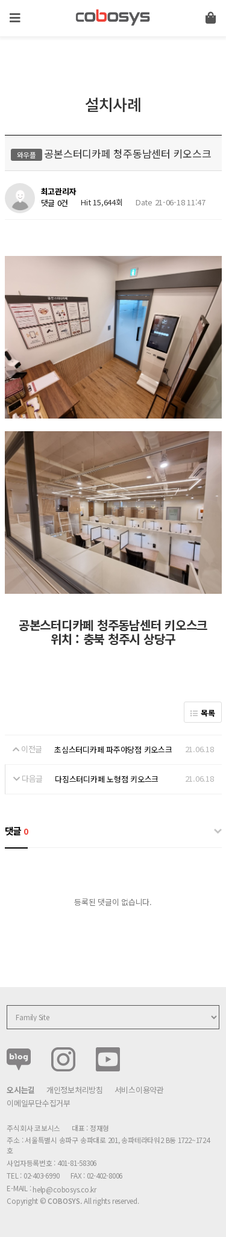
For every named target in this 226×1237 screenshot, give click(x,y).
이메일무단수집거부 (39, 1103)
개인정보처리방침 (74, 1089)
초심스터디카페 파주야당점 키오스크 (113, 749)
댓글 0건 (55, 202)
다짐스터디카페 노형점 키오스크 (107, 779)
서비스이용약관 (139, 1089)
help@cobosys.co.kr (64, 1189)
